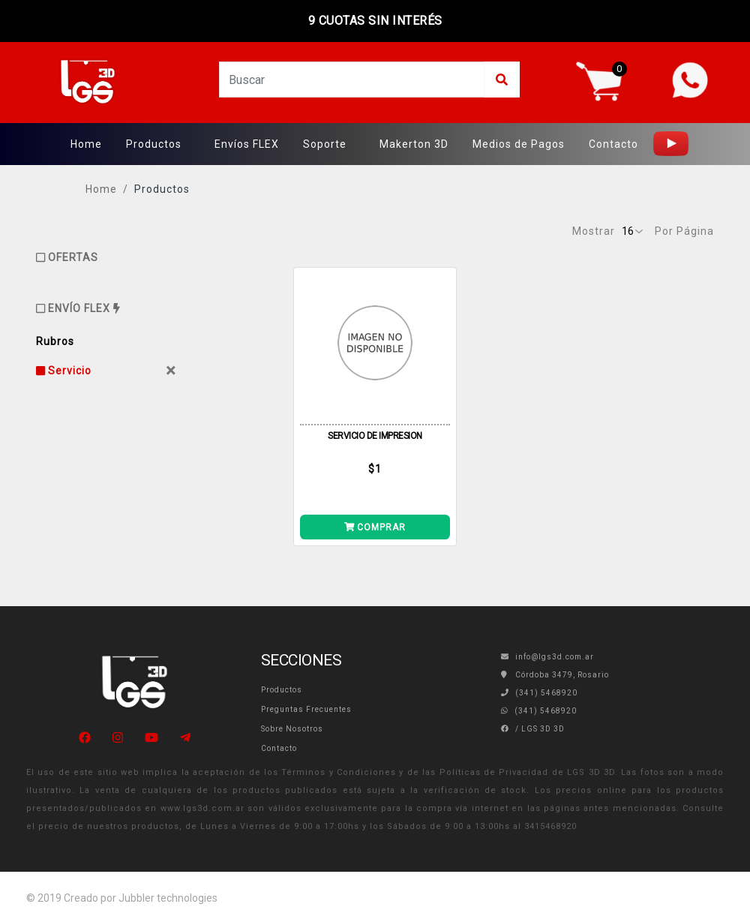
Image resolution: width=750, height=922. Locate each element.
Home (86, 144)
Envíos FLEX (246, 144)
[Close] (171, 371)
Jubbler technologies (168, 898)
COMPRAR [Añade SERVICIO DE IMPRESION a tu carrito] (375, 527)
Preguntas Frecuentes (306, 709)
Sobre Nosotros (292, 729)
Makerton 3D (414, 144)
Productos (154, 144)
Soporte (324, 144)
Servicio (64, 371)
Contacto (613, 144)
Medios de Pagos (518, 144)
